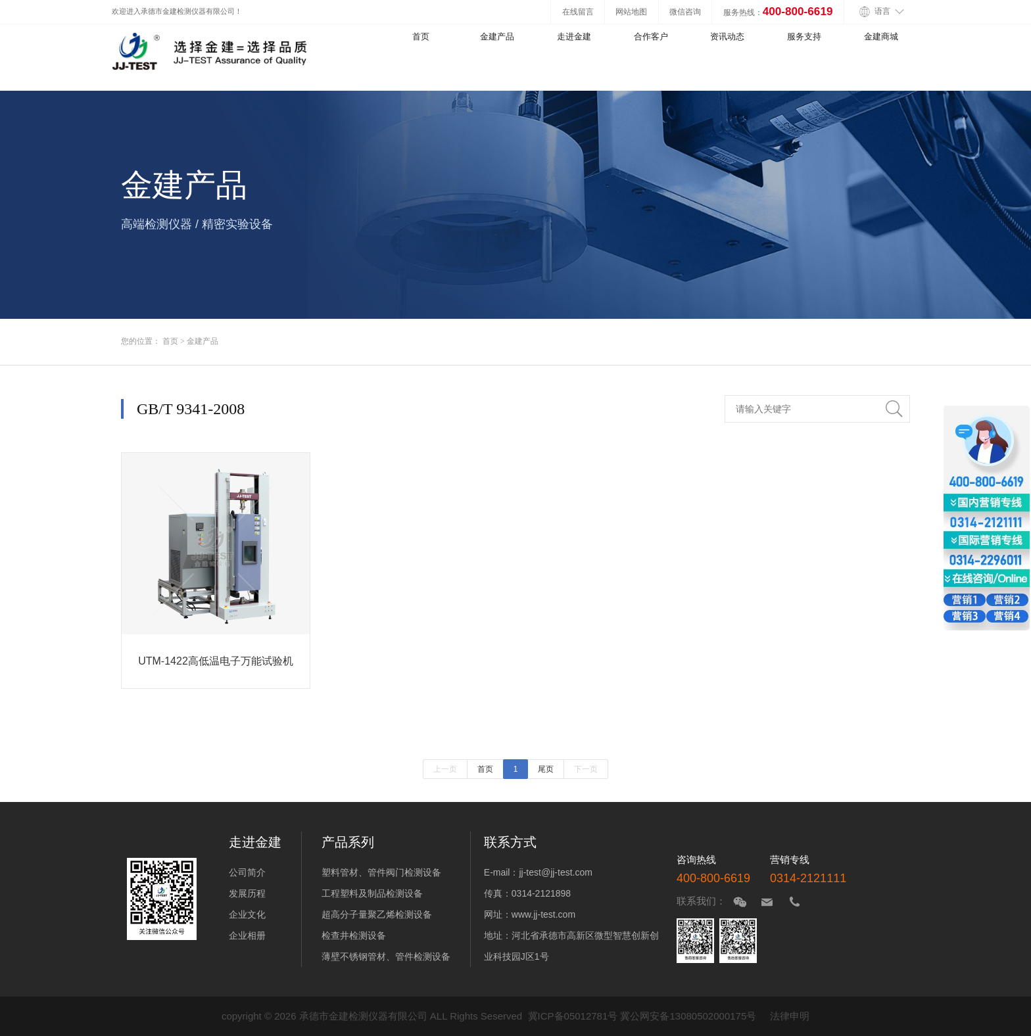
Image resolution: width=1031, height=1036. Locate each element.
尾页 (546, 769)
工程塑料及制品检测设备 (372, 893)
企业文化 (247, 914)
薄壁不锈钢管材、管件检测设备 (386, 956)
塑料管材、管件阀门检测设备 (381, 872)
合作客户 (651, 36)
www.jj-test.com (543, 914)
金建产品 (497, 36)
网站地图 (631, 11)
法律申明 (789, 1016)
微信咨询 (685, 11)
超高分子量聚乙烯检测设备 (377, 914)
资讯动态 (727, 36)
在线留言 (578, 11)
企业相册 (247, 935)
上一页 (445, 769)
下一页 (586, 769)
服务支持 (804, 36)
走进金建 (574, 36)
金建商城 (881, 36)
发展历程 (247, 893)
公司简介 (247, 872)
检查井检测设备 (354, 935)
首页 (420, 36)
